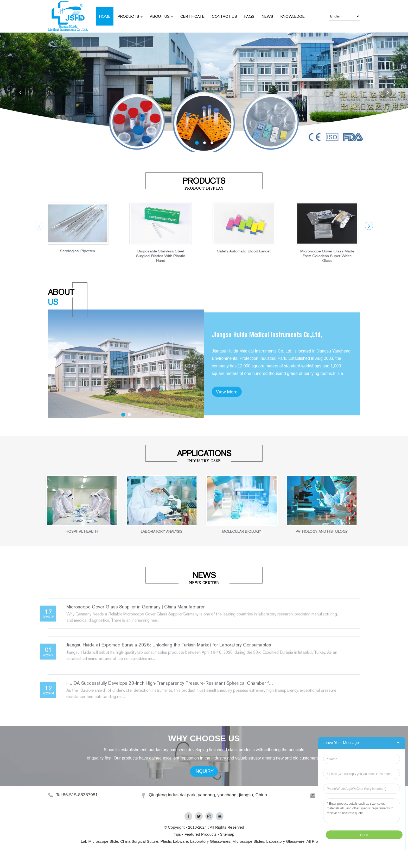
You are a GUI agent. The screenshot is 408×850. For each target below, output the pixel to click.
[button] (20, 92)
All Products (317, 841)
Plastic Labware (174, 841)
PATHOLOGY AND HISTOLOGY (303, 531)
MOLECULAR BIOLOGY (222, 531)
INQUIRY (204, 785)
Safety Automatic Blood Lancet (229, 251)
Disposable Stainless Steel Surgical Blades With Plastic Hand (146, 256)
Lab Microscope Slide (99, 841)
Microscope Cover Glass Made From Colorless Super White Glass (312, 256)
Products (130, 16)
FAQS (249, 16)
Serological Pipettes (62, 251)
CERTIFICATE (192, 16)
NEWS (267, 16)
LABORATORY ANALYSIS (143, 531)
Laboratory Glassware (285, 841)
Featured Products (200, 834)
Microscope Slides (248, 841)
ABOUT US (161, 16)
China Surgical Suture (139, 841)
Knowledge (292, 16)
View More (227, 418)
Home (104, 16)
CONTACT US (224, 16)
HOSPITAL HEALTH (63, 531)
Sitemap (227, 834)
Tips (177, 834)
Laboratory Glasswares (210, 841)
